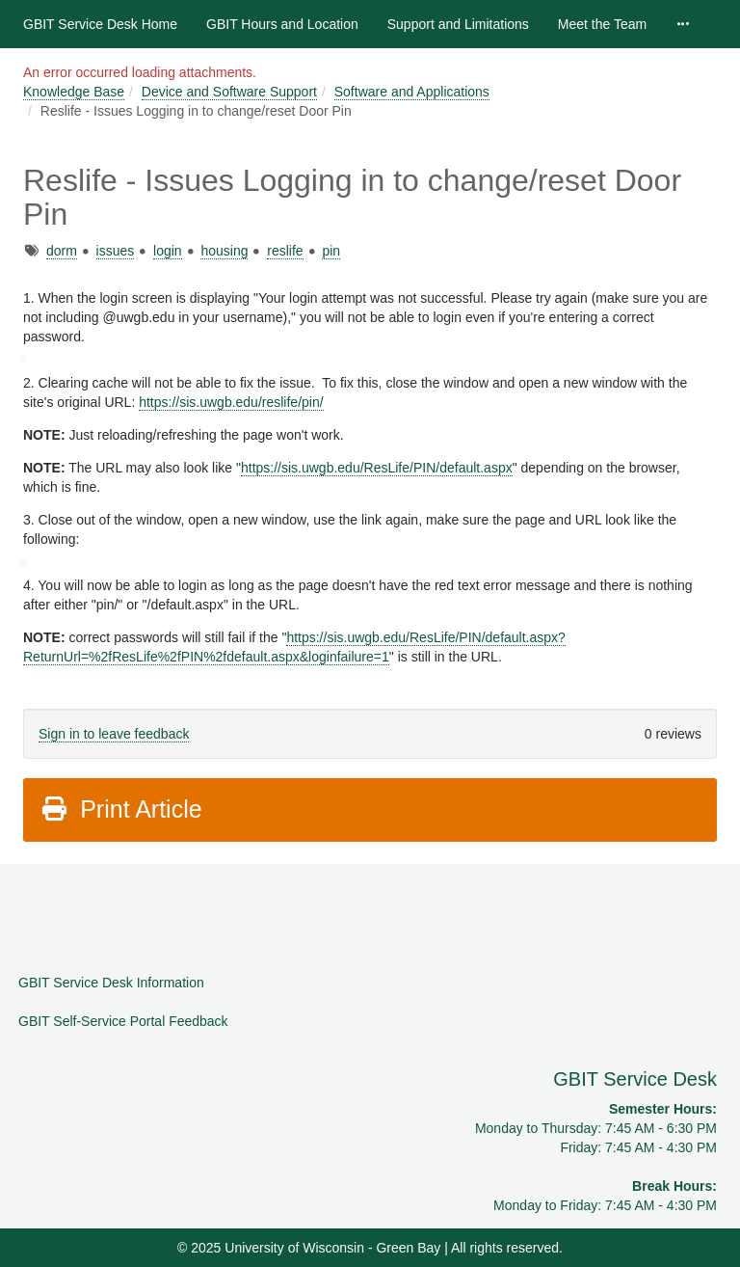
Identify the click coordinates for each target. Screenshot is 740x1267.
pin (331, 250)
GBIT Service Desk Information (111, 982)
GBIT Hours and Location (282, 24)
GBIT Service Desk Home (100, 24)
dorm (61, 250)
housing (224, 250)
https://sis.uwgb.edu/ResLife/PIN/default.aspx (377, 467)
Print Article (121, 808)
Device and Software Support (229, 91)
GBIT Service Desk (635, 1079)
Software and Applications (411, 91)
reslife (285, 250)
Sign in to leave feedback (114, 733)
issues (115, 250)
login (167, 250)
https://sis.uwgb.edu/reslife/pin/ (231, 402)
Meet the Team (602, 24)
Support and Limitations (458, 24)
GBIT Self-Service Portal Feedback (123, 1021)
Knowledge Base (73, 91)
